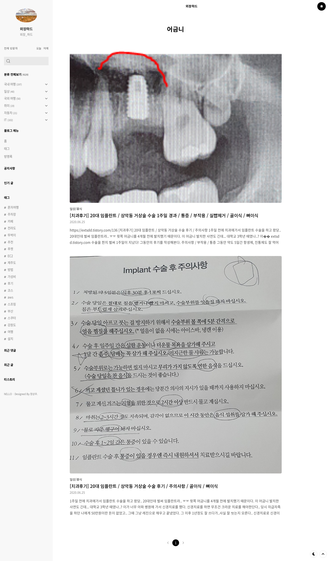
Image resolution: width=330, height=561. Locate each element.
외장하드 (26, 28)
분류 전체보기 (16, 74)
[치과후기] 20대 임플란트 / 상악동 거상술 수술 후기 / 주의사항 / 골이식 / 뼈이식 (144, 486)
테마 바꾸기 (313, 554)
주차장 (12, 214)
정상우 (33, 394)
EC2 (10, 255)
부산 (10, 311)
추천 (10, 242)
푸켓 (10, 248)
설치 (10, 338)
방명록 (8, 156)
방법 (10, 269)
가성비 (12, 276)
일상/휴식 (76, 208)
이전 (168, 542)
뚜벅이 (12, 235)
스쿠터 (12, 318)
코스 (10, 290)
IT (25, 120)
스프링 (12, 304)
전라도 (12, 228)
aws (10, 297)
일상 (25, 91)
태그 (7, 148)
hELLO (8, 394)
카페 (10, 221)
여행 (10, 331)
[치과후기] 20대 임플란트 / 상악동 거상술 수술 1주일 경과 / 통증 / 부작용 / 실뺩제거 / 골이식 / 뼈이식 (164, 215)
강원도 (12, 325)
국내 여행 (25, 84)
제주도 (12, 262)
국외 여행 (25, 98)
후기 (10, 283)
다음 (183, 542)
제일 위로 (323, 554)
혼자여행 (13, 207)
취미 (25, 105)
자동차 (25, 113)
